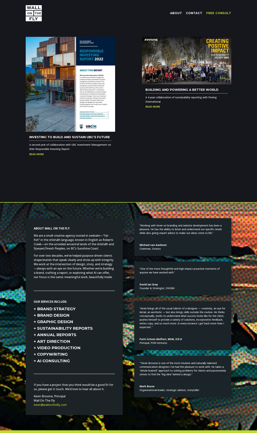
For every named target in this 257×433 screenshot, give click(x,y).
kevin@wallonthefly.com (50, 405)
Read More (36, 154)
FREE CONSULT (218, 13)
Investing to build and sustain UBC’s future (69, 137)
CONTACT (194, 13)
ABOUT (176, 13)
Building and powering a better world (181, 89)
